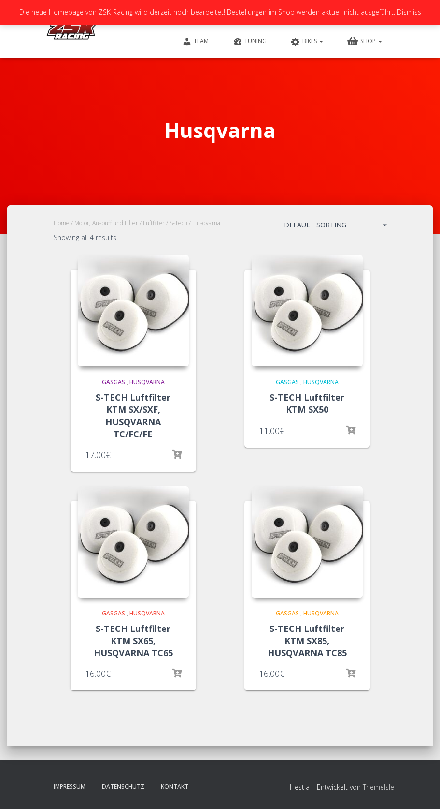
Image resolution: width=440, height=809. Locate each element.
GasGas (113, 382)
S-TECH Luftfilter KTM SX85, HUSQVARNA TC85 (307, 641)
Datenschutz (123, 786)
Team (195, 41)
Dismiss (409, 11)
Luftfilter (154, 223)
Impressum (69, 786)
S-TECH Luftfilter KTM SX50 (307, 403)
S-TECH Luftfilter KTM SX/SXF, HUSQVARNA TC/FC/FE (133, 415)
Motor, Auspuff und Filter (106, 223)
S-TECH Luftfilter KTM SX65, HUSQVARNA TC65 (133, 641)
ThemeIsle (378, 787)
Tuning (250, 41)
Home (62, 223)
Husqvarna (147, 382)
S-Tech (178, 223)
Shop (364, 41)
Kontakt (174, 786)
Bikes (307, 41)
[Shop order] (335, 227)
